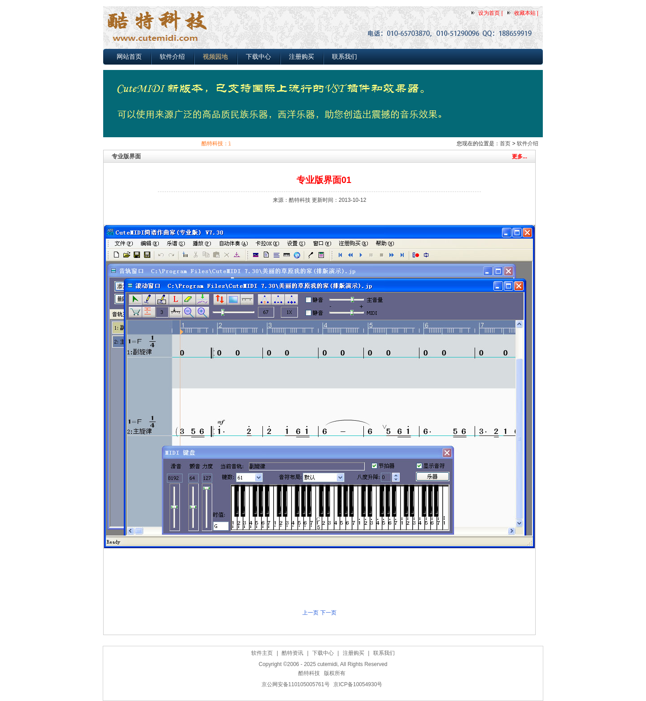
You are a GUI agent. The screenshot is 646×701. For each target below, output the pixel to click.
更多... (519, 156)
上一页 (310, 613)
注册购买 (301, 56)
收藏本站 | (526, 13)
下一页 (328, 613)
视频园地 (215, 56)
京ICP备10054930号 (357, 684)
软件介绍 (172, 56)
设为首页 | (490, 13)
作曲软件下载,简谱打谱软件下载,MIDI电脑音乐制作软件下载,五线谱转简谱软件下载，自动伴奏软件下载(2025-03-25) (325, 695)
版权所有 (334, 673)
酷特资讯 (292, 653)
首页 (505, 143)
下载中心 (258, 56)
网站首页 (129, 56)
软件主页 (262, 653)
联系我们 (344, 56)
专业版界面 (126, 156)
